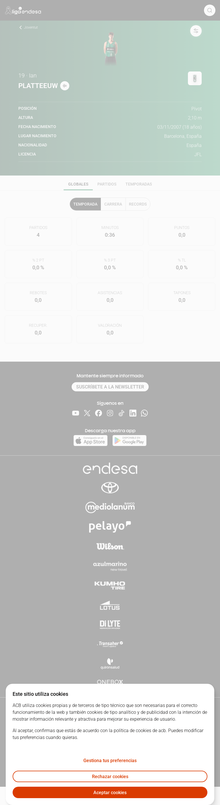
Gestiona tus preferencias (110, 760)
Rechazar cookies (110, 776)
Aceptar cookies (110, 792)
